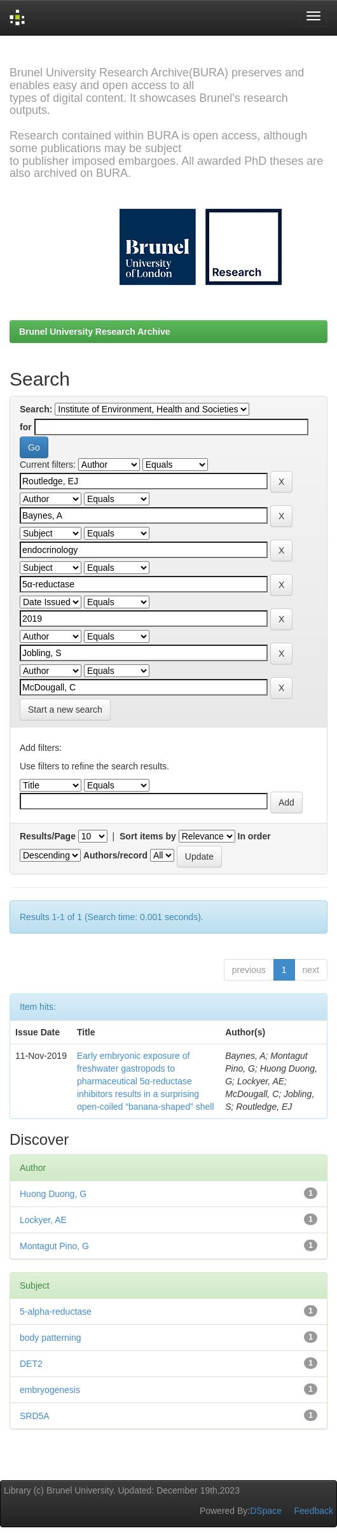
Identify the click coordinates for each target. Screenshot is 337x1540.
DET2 (31, 1364)
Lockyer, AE (43, 1220)
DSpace (266, 1511)
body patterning (50, 1338)
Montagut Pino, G (54, 1246)
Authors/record (115, 855)
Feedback (313, 1511)
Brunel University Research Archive (94, 331)
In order (254, 836)
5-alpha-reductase (56, 1311)
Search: (36, 409)
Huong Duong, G (53, 1194)
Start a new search (65, 709)
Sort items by (148, 836)
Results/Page (48, 836)
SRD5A (35, 1416)
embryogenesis (50, 1390)
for (26, 427)
